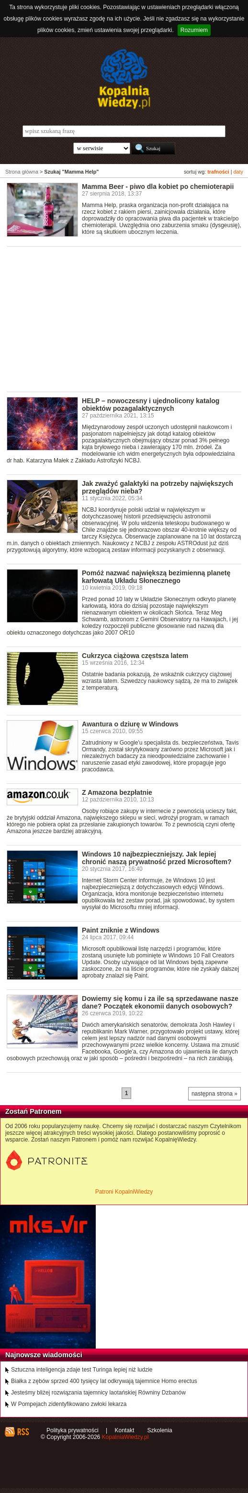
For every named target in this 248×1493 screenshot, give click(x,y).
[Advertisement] (127, 318)
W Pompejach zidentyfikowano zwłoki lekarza (68, 1404)
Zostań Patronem (33, 1111)
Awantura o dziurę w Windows (130, 724)
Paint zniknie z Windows (120, 930)
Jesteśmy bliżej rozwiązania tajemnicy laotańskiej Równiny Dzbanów (98, 1392)
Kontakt (125, 1430)
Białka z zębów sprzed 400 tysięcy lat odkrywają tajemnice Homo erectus (104, 1381)
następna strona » (214, 1093)
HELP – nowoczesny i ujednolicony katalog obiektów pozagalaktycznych (150, 404)
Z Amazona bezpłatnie (117, 792)
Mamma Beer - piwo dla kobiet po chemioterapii (158, 186)
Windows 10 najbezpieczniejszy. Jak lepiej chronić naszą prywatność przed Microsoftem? (157, 858)
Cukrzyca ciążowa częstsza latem (135, 655)
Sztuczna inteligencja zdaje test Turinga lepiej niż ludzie (82, 1369)
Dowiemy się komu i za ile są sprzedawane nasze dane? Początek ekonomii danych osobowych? (160, 1002)
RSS (23, 1432)
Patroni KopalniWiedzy (124, 1191)
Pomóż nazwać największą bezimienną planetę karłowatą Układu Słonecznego (156, 576)
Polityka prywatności (72, 1430)
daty (238, 172)
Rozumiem (194, 30)
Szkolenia (159, 1430)
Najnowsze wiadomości (43, 1355)
